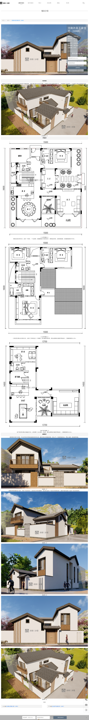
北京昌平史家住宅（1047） (58, 706)
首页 (3, 20)
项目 (8, 20)
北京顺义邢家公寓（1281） (12, 706)
